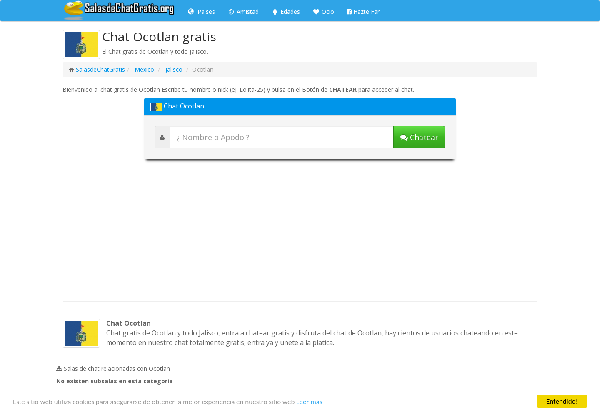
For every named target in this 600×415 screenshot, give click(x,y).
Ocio (323, 11)
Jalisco (173, 69)
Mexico (143, 69)
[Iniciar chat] (419, 137)
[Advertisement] (300, 234)
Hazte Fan (364, 11)
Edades (285, 11)
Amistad (243, 11)
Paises (201, 11)
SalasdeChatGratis (100, 69)
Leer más (309, 401)
